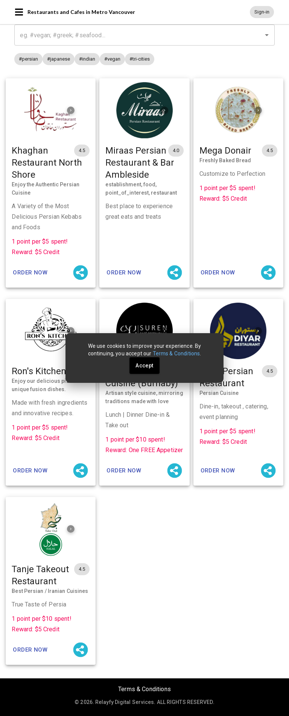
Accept (144, 365)
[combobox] (144, 35)
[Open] (267, 35)
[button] (262, 12)
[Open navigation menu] (19, 12)
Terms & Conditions (144, 689)
